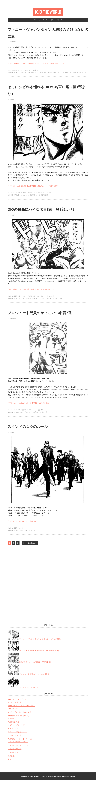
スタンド (20, 544)
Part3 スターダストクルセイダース (39, 305)
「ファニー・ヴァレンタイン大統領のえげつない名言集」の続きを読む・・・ (36, 66)
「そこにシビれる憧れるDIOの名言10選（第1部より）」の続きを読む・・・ (35, 188)
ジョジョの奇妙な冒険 (28, 197)
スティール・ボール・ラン (52, 75)
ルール (33, 546)
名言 (36, 72)
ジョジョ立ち (13, 768)
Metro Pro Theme (39, 792)
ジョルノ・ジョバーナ (16, 741)
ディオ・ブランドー (42, 195)
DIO (19, 197)
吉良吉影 (11, 734)
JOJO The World (48, 12)
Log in (72, 792)
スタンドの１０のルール (38, 442)
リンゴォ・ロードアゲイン (18, 761)
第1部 (46, 197)
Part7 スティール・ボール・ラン (20, 755)
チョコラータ (13, 744)
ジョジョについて (14, 764)
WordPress (65, 792)
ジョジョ (21, 428)
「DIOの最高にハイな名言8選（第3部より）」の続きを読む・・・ (32, 298)
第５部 (39, 428)
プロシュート (28, 428)
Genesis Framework (54, 792)
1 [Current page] (9, 559)
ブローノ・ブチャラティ (17, 748)
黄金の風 (44, 428)
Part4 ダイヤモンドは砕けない (19, 731)
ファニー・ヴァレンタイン (26, 72)
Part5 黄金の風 (23, 425)
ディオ (38, 197)
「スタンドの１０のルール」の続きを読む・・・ (25, 537)
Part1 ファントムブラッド (26, 195)
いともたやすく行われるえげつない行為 (30, 75)
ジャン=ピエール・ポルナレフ (19, 728)
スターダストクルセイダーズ (45, 307)
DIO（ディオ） (22, 305)
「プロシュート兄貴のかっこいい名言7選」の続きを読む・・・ (31, 419)
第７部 (84, 75)
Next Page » (32, 559)
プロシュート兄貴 (34, 425)
